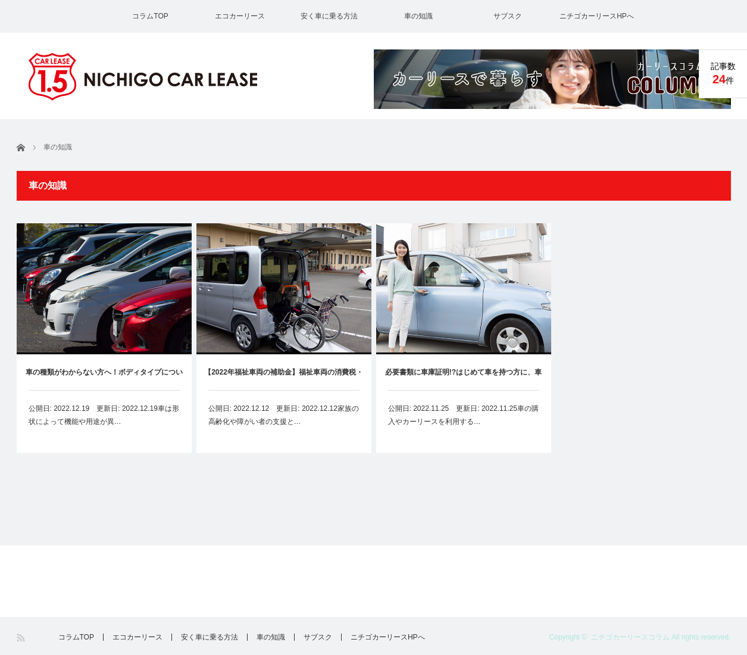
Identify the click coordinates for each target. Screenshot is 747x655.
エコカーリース (240, 16)
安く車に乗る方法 (329, 16)
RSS (22, 638)
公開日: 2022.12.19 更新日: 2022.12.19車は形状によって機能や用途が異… (104, 415)
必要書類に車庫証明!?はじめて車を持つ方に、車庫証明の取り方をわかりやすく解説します (463, 379)
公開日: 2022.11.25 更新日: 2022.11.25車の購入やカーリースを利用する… (463, 415)
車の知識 (418, 16)
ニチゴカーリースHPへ (597, 16)
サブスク (507, 16)
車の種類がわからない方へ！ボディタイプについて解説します (104, 379)
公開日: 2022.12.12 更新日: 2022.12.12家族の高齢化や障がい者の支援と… (283, 415)
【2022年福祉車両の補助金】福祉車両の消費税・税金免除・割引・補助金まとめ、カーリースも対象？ (283, 379)
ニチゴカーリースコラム (630, 637)
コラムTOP (150, 16)
